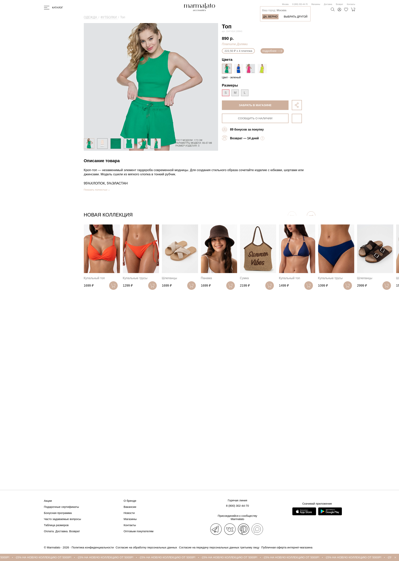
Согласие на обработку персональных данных (146, 547)
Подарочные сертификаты (61, 506)
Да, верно (270, 16)
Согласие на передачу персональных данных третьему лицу (219, 547)
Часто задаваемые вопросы (62, 519)
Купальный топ (94, 278)
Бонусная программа (58, 513)
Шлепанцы (169, 278)
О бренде (130, 500)
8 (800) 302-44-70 (300, 4)
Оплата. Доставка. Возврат (62, 531)
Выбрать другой (295, 16)
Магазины (315, 4)
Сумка (244, 278)
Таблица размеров (56, 525)
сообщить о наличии (255, 118)
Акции (48, 500)
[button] (311, 215)
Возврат (339, 4)
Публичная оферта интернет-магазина (286, 547)
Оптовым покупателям (139, 531)
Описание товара (102, 160)
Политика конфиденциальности (93, 547)
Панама (206, 278)
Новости (129, 513)
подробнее (272, 50)
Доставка (328, 4)
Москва (285, 4)
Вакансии (130, 506)
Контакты (351, 4)
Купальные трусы (135, 278)
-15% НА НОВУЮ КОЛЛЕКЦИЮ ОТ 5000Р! (46, 557)
